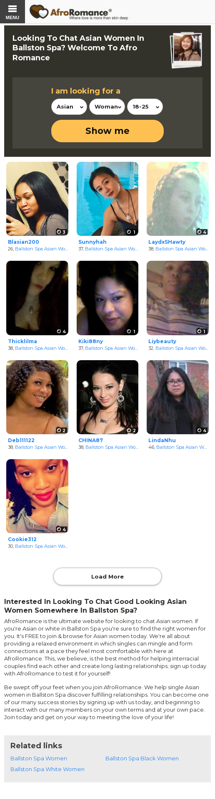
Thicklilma (22, 341)
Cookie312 (22, 539)
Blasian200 (23, 242)
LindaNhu (162, 440)
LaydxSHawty (166, 242)
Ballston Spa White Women (47, 769)
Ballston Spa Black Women (142, 758)
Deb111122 (21, 440)
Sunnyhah (92, 242)
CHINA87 (90, 440)
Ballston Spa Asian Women (45, 249)
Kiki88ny (90, 341)
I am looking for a (85, 91)
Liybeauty (162, 341)
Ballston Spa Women (38, 758)
